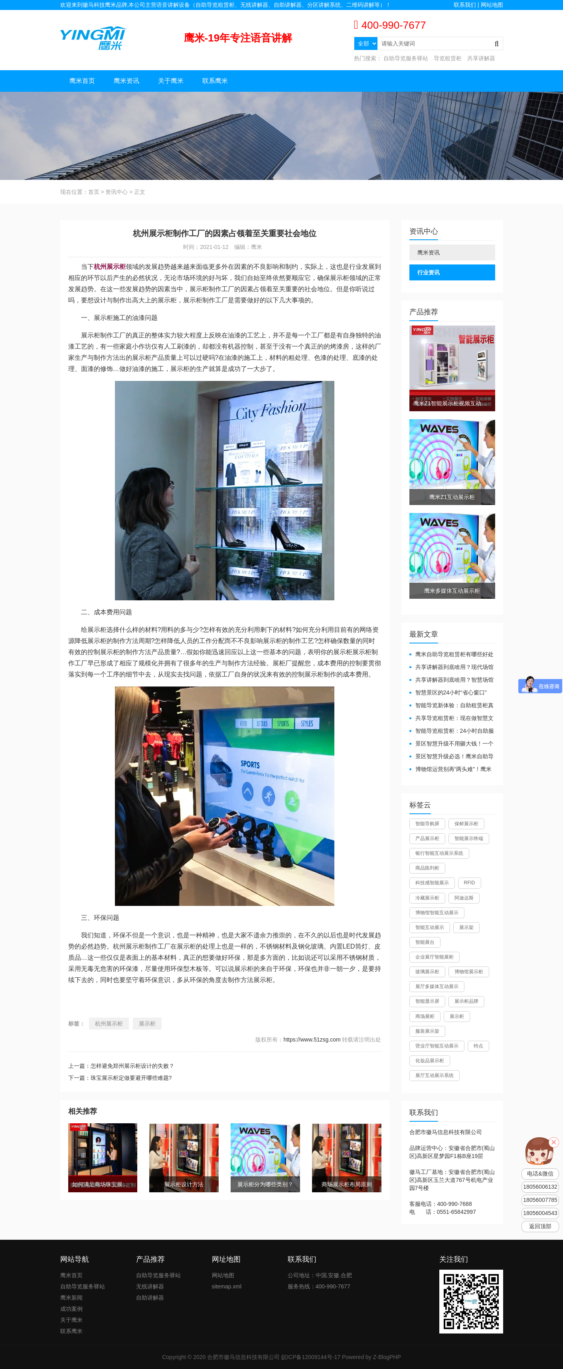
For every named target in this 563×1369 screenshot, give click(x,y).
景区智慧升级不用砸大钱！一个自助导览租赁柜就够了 (451, 744)
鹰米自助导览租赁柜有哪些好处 (454, 654)
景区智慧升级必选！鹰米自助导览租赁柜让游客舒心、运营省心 (451, 757)
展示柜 (147, 1023)
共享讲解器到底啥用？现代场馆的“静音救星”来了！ (451, 667)
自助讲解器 (150, 1297)
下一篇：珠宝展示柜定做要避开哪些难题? (120, 1078)
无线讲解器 (150, 1286)
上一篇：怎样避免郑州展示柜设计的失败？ (121, 1066)
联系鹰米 (215, 80)
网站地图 (492, 5)
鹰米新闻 (71, 1297)
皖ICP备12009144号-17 (310, 1357)
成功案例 (71, 1309)
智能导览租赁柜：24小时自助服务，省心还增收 (451, 731)
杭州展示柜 (109, 1023)
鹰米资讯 (126, 80)
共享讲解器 (481, 58)
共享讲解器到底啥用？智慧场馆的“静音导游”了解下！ (451, 680)
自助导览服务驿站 (405, 58)
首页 (93, 192)
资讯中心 (116, 192)
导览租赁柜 (448, 58)
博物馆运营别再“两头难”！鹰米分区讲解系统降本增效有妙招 (450, 769)
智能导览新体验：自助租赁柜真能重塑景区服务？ (451, 706)
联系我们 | (467, 5)
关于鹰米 (171, 80)
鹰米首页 (82, 80)
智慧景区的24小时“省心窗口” (451, 692)
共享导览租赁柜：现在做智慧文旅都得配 (451, 718)
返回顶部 (540, 1226)
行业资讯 (428, 272)
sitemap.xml (227, 1286)
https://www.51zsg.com (311, 1039)
